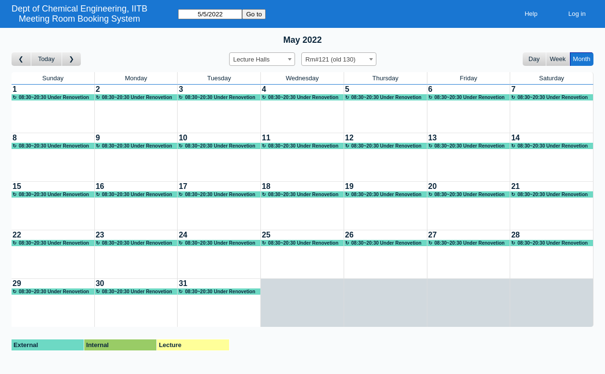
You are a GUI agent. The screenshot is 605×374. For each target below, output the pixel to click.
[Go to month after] (71, 59)
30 (100, 283)
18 (266, 186)
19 (349, 186)
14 (515, 138)
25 (266, 235)
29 (17, 283)
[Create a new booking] (53, 109)
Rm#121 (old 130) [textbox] (331, 59)
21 (515, 186)
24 (183, 235)
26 (349, 235)
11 (266, 138)
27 (432, 235)
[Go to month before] (21, 59)
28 (515, 235)
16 (100, 186)
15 (17, 186)
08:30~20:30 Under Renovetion (54, 97)
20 (432, 186)
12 (349, 138)
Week (558, 58)
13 (432, 138)
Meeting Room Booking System (79, 19)
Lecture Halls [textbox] (251, 59)
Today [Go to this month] (46, 58)
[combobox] (262, 59)
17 (183, 186)
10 (183, 138)
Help (531, 13)
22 (17, 235)
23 (100, 235)
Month (581, 58)
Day (534, 58)
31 (183, 283)
